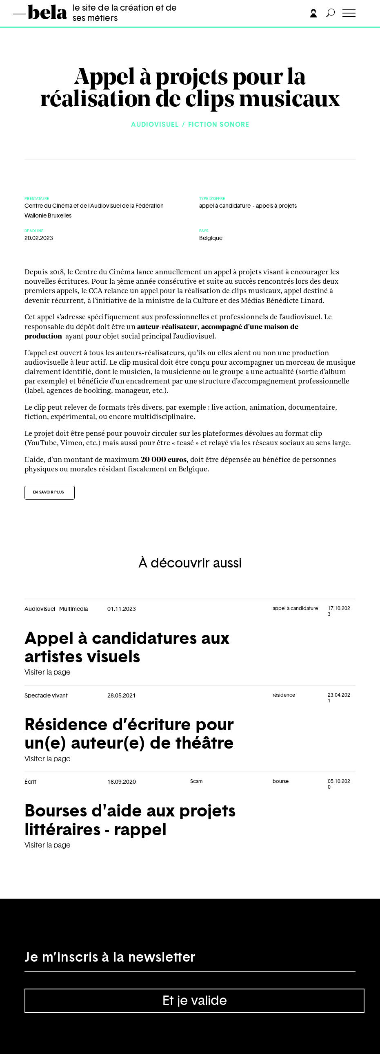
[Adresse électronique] (190, 960)
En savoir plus (48, 492)
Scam (196, 781)
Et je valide (194, 1000)
